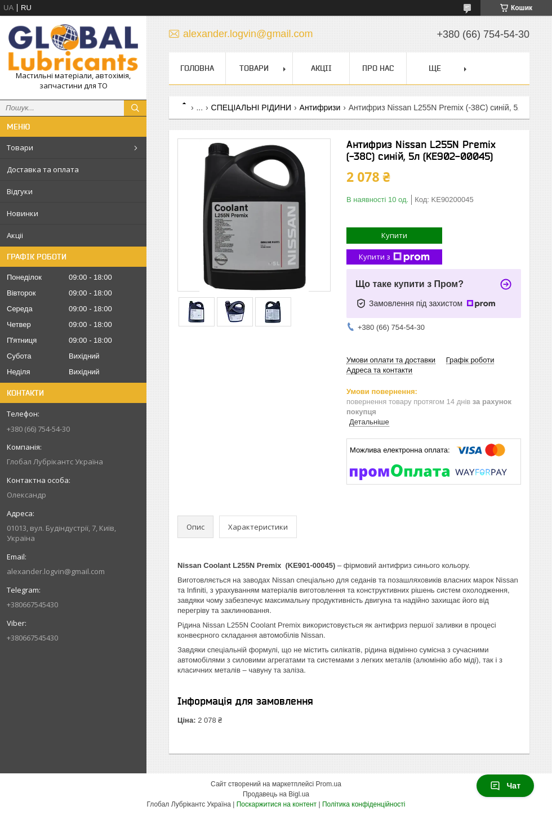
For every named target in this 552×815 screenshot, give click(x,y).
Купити (394, 235)
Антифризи (320, 107)
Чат (505, 786)
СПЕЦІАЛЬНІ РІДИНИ (251, 107)
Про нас (378, 68)
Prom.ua (328, 784)
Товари (20, 147)
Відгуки (20, 191)
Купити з (394, 257)
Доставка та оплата (43, 169)
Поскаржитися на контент (277, 804)
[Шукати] (135, 108)
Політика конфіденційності (364, 804)
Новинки (22, 213)
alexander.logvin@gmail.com (56, 571)
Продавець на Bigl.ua (276, 794)
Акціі (15, 235)
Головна (197, 68)
